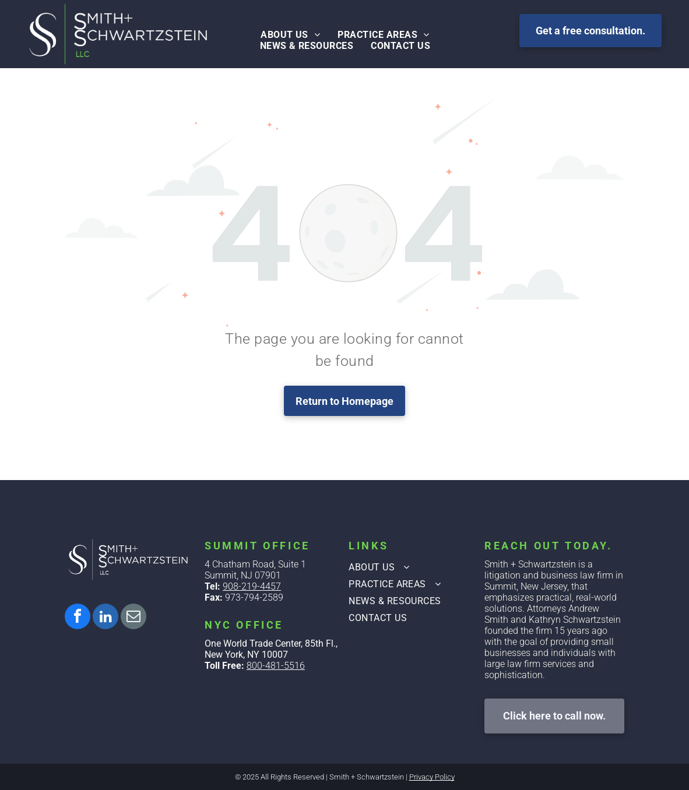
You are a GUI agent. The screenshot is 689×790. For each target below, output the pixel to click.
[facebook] (77, 618)
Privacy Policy (432, 777)
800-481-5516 (276, 665)
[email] (133, 618)
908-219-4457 (252, 586)
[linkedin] (105, 618)
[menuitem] (290, 34)
